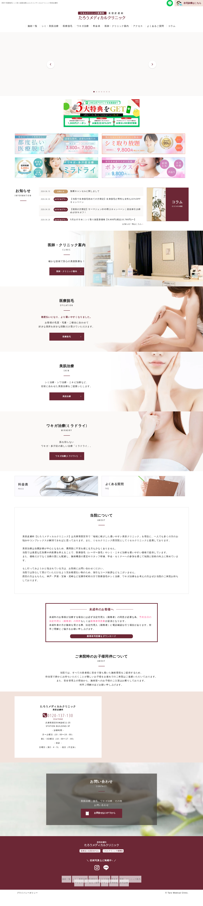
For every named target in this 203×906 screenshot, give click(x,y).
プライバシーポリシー (27, 896)
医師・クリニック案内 (117, 26)
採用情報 (116, 886)
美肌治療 (72, 399)
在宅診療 (128, 886)
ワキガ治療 (83, 26)
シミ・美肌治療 (50, 26)
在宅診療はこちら (192, 3)
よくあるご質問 (155, 26)
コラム (171, 26)
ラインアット (106, 871)
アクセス (138, 26)
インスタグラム (97, 871)
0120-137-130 (147, 718)
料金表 (96, 26)
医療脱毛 (68, 26)
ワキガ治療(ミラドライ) (69, 459)
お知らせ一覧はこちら (131, 224)
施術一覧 (32, 26)
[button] (51, 64)
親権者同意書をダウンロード (101, 639)
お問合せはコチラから (104, 816)
